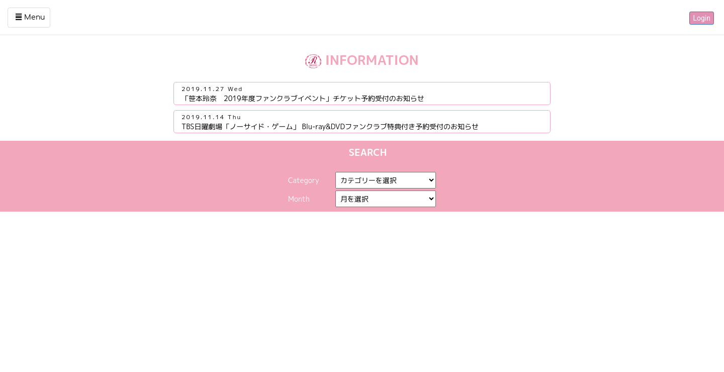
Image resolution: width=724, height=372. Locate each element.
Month (299, 199)
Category (303, 180)
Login (701, 18)
